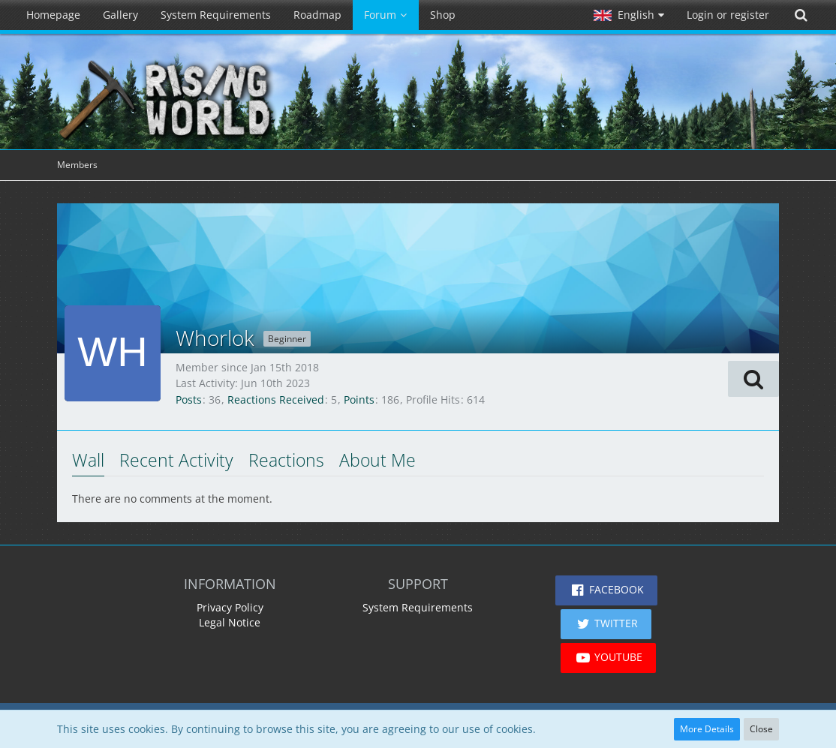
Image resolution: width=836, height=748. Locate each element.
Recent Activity (176, 460)
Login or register (728, 15)
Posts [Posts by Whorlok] (189, 399)
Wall (88, 460)
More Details (707, 728)
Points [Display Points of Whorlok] (359, 399)
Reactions (286, 460)
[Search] (800, 15)
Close (761, 728)
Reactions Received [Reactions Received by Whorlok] (275, 399)
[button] (628, 15)
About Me (377, 460)
